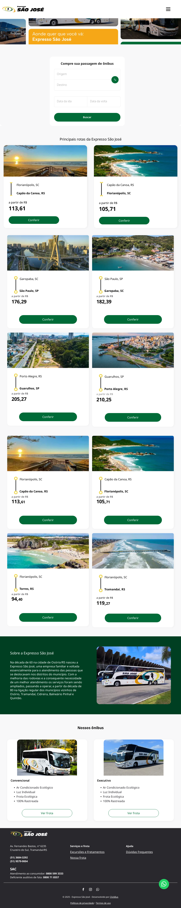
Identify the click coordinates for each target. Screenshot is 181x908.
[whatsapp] (98, 889)
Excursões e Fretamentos (87, 852)
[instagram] (90, 889)
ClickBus (114, 896)
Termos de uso (103, 903)
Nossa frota (78, 858)
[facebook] (83, 889)
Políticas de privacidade (82, 903)
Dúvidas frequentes (139, 852)
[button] (168, 9)
